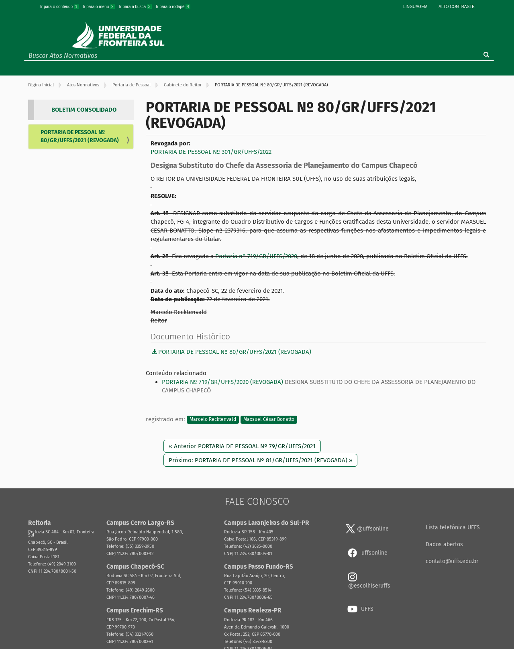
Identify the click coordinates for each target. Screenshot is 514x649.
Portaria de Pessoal (131, 85)
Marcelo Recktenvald (213, 419)
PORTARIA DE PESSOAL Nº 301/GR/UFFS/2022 (211, 151)
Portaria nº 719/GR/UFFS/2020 (256, 256)
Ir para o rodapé (173, 6)
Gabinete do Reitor (183, 85)
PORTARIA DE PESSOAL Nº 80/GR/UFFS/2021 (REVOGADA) (80, 136)
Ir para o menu (99, 6)
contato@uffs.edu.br (452, 561)
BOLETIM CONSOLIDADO (83, 109)
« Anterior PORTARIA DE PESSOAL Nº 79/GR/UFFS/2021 (242, 446)
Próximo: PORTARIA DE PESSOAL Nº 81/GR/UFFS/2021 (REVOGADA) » (260, 460)
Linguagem (415, 6)
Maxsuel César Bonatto (268, 419)
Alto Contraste (457, 6)
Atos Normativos (83, 85)
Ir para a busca (136, 6)
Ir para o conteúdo (60, 6)
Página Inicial (41, 85)
